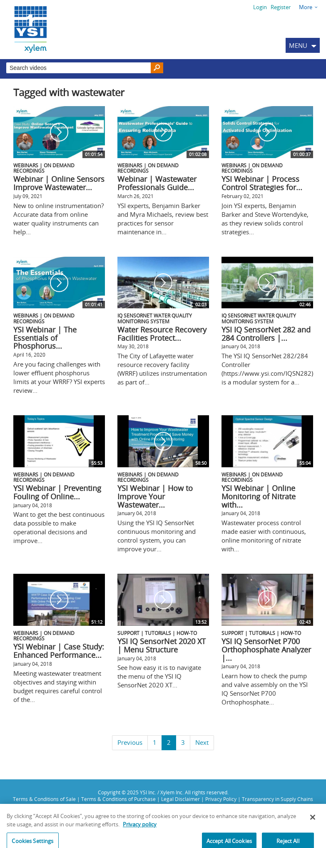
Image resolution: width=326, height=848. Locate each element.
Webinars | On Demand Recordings (44, 168)
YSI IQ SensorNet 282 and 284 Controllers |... (266, 334)
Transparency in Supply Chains (277, 799)
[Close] (313, 832)
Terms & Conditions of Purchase (118, 799)
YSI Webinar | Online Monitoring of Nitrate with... (258, 496)
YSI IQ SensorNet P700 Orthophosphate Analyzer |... (266, 649)
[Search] (157, 68)
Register (281, 7)
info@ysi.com (279, 813)
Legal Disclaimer (180, 799)
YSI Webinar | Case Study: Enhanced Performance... (58, 651)
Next (202, 742)
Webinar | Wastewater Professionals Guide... (157, 183)
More (305, 7)
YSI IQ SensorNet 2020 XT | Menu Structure (161, 645)
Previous (129, 742)
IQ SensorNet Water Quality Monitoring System (154, 318)
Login (260, 7)
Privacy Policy (220, 799)
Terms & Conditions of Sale (44, 799)
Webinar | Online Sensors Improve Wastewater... (59, 183)
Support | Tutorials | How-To (157, 633)
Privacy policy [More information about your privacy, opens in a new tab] (140, 839)
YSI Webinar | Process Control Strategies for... (261, 183)
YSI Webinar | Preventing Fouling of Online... (57, 492)
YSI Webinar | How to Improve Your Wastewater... (155, 496)
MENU (298, 45)
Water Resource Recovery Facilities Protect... (162, 334)
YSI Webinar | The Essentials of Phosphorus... (45, 338)
